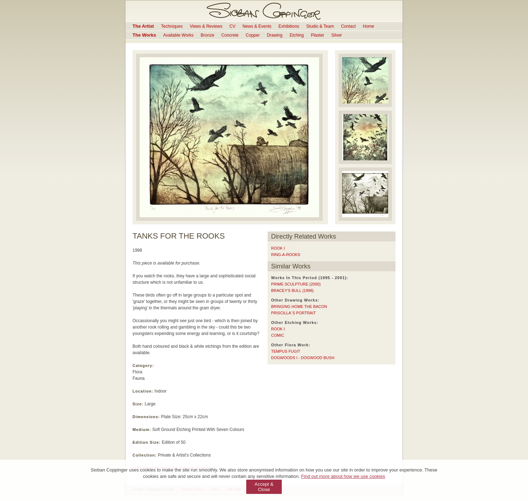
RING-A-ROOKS (285, 254)
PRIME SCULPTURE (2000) (295, 284)
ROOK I (278, 248)
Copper (253, 35)
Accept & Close (263, 486)
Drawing (274, 35)
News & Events (256, 26)
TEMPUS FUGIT (285, 351)
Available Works (178, 35)
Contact (348, 26)
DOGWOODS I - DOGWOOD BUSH (302, 358)
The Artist (143, 26)
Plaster (317, 35)
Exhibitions (289, 26)
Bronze (207, 35)
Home (368, 26)
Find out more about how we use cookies (343, 476)
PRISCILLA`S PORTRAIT (293, 313)
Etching (297, 35)
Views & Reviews (206, 26)
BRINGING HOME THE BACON (299, 306)
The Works (144, 35)
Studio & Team (320, 26)
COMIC (277, 335)
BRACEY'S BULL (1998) (292, 290)
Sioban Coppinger (264, 11)
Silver (336, 35)
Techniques (172, 26)
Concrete (230, 35)
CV (233, 26)
